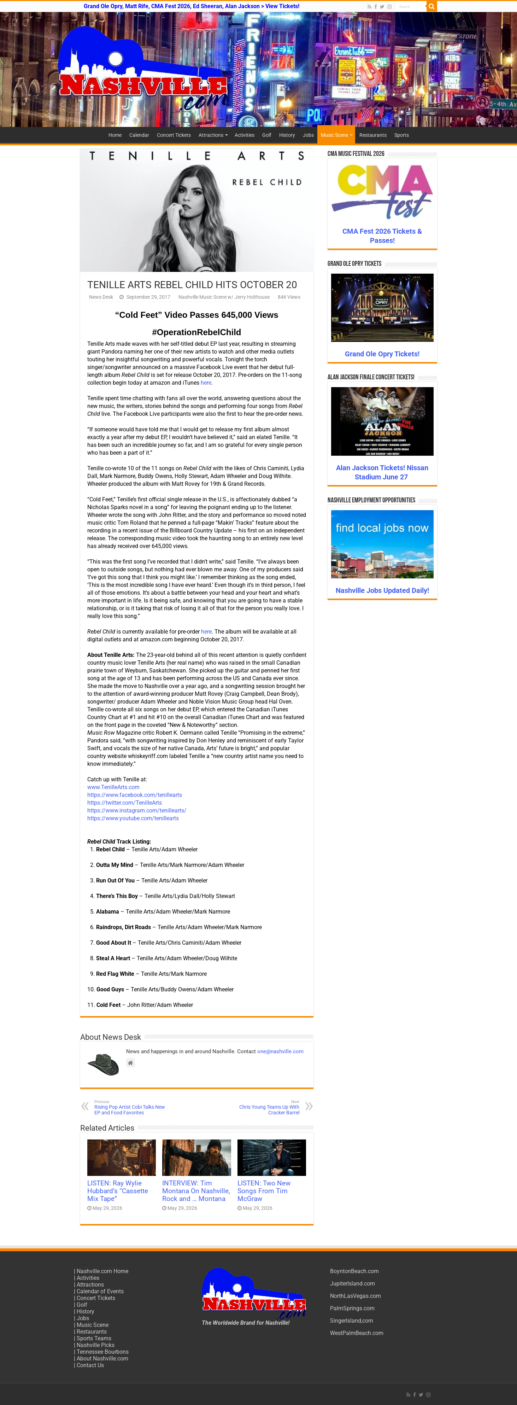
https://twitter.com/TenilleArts (124, 802)
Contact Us (90, 1365)
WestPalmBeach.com (356, 1333)
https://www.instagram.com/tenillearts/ (137, 810)
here (206, 382)
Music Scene (334, 135)
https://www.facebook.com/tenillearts (134, 795)
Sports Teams (94, 1338)
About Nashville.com (102, 1358)
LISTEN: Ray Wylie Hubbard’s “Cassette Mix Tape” (117, 1191)
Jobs (308, 135)
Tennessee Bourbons (103, 1351)
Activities (244, 135)
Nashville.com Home (102, 1271)
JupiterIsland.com (352, 1283)
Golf (266, 135)
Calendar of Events (100, 1291)
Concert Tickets (174, 135)
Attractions (211, 135)
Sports (401, 135)
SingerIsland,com (351, 1320)
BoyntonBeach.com (354, 1271)
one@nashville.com (280, 1051)
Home (115, 135)
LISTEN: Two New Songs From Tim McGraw (263, 1191)
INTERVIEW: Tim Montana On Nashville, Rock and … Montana (196, 1191)
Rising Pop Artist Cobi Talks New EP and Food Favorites (130, 1107)
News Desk (101, 297)
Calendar (139, 135)
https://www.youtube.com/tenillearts (133, 818)
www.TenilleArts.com (113, 787)
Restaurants (373, 135)
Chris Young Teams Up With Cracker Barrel (263, 1107)
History (287, 135)
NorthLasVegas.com (355, 1296)
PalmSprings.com (352, 1308)
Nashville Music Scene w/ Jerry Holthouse (224, 297)
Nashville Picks (95, 1345)
